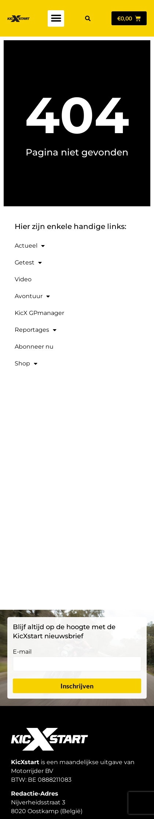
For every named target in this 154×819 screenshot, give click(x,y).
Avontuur (32, 296)
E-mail (22, 652)
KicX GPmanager (39, 312)
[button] (56, 18)
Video (23, 279)
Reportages (35, 330)
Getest (28, 262)
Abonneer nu (34, 346)
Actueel (30, 245)
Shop (26, 363)
